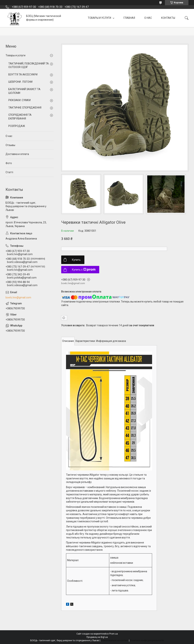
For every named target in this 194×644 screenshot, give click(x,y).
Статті (9, 172)
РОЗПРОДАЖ (16, 125)
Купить (76, 259)
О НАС (148, 17)
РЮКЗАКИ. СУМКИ (19, 100)
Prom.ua (113, 633)
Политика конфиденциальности (147, 640)
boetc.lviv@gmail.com (18, 297)
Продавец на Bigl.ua (97, 637)
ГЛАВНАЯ (129, 17)
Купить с (84, 269)
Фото (9, 163)
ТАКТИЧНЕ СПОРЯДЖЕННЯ (24, 107)
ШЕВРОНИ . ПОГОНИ (20, 81)
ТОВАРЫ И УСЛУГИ (100, 17)
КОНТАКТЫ (168, 17)
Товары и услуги (15, 55)
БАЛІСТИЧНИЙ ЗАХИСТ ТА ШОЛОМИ (24, 91)
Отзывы (10, 145)
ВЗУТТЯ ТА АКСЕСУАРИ (22, 74)
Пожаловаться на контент (114, 640)
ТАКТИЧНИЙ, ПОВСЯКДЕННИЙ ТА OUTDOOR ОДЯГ (28, 65)
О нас (9, 136)
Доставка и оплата (17, 154)
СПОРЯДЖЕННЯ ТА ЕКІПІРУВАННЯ (20, 116)
